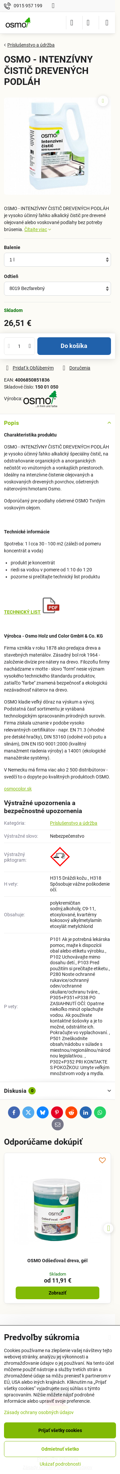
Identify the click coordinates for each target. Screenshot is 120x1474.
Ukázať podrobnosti (60, 1464)
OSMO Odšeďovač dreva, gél (57, 1260)
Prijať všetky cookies (60, 1430)
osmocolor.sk (18, 788)
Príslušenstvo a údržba (73, 823)
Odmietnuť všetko (60, 1449)
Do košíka (74, 346)
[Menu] (107, 22)
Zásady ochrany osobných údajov (39, 1412)
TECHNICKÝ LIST (22, 612)
